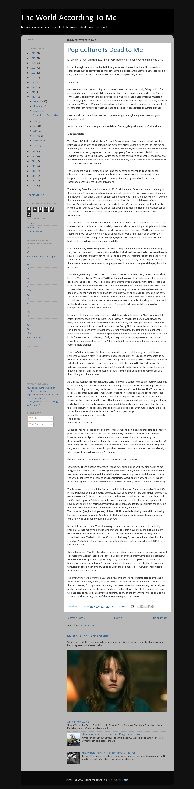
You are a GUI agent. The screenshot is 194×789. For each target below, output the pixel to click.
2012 (33, 171)
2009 (33, 186)
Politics (30, 223)
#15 (29, 312)
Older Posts (159, 618)
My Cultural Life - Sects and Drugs (88, 636)
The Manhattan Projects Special (42, 257)
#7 (28, 278)
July (35, 121)
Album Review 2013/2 (78, 722)
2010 (33, 181)
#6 (28, 273)
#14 (29, 308)
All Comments (37, 424)
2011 (33, 176)
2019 (33, 87)
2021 (33, 78)
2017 (33, 97)
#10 (29, 291)
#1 (28, 248)
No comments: (119, 606)
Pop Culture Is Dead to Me (105, 50)
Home (118, 618)
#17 (29, 321)
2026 (33, 53)
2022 (33, 73)
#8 (28, 282)
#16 (29, 316)
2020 (33, 82)
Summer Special (35, 337)
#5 (28, 269)
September (39, 111)
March (36, 136)
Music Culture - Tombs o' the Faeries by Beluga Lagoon (108, 753)
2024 (33, 63)
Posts (33, 418)
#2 (28, 252)
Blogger (124, 780)
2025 (33, 58)
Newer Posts (76, 618)
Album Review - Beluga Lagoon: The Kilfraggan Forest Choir (111, 734)
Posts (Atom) (87, 625)
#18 (29, 325)
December (38, 101)
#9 (28, 286)
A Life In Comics (34, 232)
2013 (33, 166)
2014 (33, 161)
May (35, 126)
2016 (33, 151)
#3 (28, 261)
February (38, 141)
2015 (33, 156)
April (36, 131)
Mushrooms (33, 227)
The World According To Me (69, 18)
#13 (29, 303)
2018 (33, 92)
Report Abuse (35, 195)
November (38, 106)
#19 (29, 329)
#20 (29, 333)
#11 (29, 295)
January (37, 145)
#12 (29, 299)
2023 (33, 68)
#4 (28, 265)
